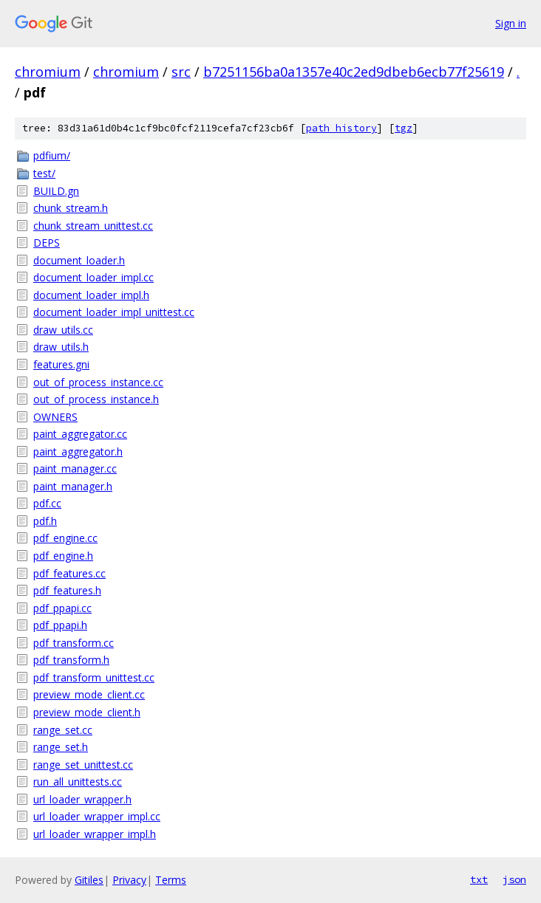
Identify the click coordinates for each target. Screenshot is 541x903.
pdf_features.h (67, 590)
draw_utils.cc (63, 330)
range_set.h (60, 747)
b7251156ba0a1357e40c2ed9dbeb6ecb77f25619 (353, 71)
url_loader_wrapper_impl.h (94, 834)
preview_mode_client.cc (89, 694)
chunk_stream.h (70, 208)
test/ (44, 173)
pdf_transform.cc (73, 643)
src (181, 71)
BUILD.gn (56, 191)
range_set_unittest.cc (83, 765)
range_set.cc (62, 730)
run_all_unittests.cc (77, 782)
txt (479, 879)
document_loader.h (79, 260)
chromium (48, 71)
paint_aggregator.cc (80, 434)
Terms (170, 880)
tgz (403, 128)
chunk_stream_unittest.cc (93, 226)
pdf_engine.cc (65, 538)
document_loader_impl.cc (93, 277)
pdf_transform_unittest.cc (93, 677)
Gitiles (89, 880)
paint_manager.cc (75, 468)
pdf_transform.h (71, 660)
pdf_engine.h (63, 556)
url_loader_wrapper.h (82, 799)
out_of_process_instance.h (96, 399)
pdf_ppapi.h (60, 625)
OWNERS (55, 417)
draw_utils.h (61, 347)
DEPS (46, 243)
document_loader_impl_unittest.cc (113, 312)
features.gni (61, 364)
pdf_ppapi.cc (62, 608)
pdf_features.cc (69, 573)
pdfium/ (51, 155)
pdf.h (45, 521)
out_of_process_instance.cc (98, 382)
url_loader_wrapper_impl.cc (96, 816)
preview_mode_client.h (86, 712)
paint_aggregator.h (78, 451)
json (514, 879)
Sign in (510, 23)
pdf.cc (47, 503)
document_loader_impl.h (91, 295)
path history (341, 128)
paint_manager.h (72, 486)
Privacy (129, 880)
